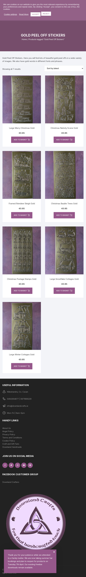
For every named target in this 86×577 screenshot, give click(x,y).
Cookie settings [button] (10, 14)
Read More (24, 14)
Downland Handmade (12, 447)
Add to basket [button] (22, 140)
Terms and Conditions (12, 437)
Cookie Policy (8, 440)
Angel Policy (8, 431)
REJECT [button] (46, 14)
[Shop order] (64, 68)
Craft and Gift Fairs (10, 444)
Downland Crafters (10, 482)
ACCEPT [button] (35, 14)
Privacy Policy (8, 434)
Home (24, 39)
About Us (6, 428)
